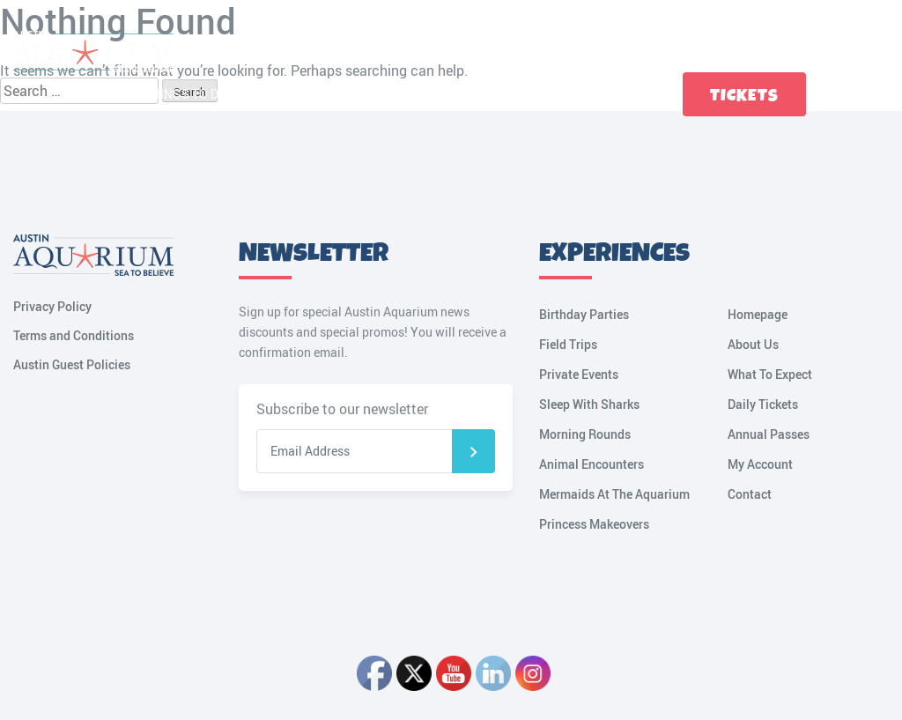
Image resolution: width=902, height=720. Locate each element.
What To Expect (770, 374)
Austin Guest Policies (71, 364)
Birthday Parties (584, 314)
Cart (841, 94)
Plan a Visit (278, 93)
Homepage (757, 314)
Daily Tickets (763, 404)
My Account (880, 94)
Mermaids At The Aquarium (614, 494)
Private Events (578, 374)
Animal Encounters (591, 464)
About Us (753, 344)
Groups (557, 93)
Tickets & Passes (384, 93)
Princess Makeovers (594, 524)
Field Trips (568, 344)
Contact (623, 93)
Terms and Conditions (73, 335)
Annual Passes (769, 434)
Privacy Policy (52, 306)
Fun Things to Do (172, 93)
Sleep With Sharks (589, 404)
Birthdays (485, 93)
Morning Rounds (585, 434)
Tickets (744, 96)
